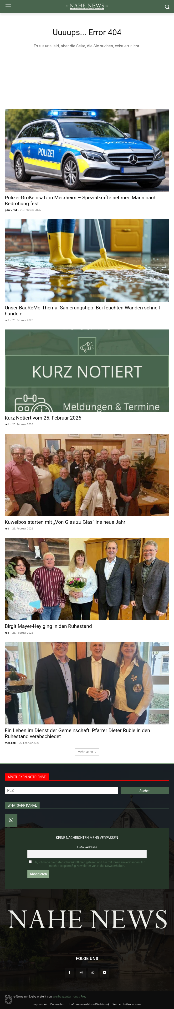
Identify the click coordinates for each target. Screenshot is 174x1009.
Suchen (144, 791)
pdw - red (11, 210)
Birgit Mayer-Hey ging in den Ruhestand (48, 626)
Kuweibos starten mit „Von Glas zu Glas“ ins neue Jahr (65, 522)
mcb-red (10, 743)
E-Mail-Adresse (87, 847)
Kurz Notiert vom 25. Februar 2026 (43, 418)
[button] (8, 1000)
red (7, 320)
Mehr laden (87, 752)
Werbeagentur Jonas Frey (69, 996)
